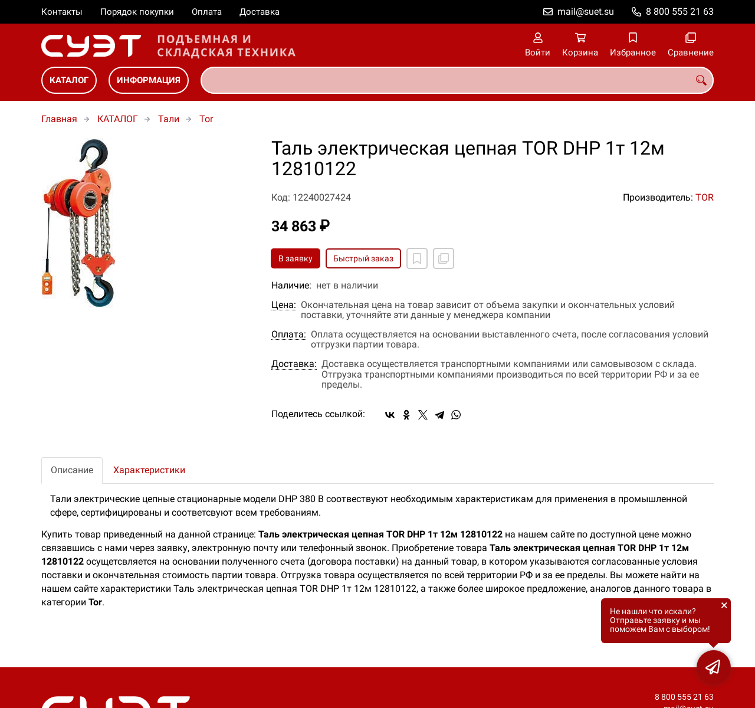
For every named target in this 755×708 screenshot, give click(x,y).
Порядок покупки (137, 11)
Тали (168, 118)
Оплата (207, 11)
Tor (206, 118)
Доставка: (294, 364)
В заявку (295, 258)
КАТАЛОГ (69, 80)
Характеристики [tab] (149, 470)
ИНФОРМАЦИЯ (148, 80)
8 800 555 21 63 (680, 11)
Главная (59, 118)
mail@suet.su (585, 11)
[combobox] (457, 80)
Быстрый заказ (363, 258)
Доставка (259, 11)
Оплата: (288, 334)
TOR (704, 197)
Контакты (62, 11)
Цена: (283, 305)
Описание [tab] (72, 470)
